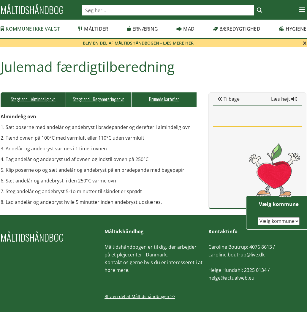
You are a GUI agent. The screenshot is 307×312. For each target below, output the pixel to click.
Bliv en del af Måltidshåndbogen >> (140, 296)
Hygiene (292, 29)
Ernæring (142, 29)
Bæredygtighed (236, 29)
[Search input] (168, 10)
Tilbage (229, 99)
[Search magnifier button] (259, 10)
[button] (301, 10)
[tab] (33, 99)
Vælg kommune (279, 204)
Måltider (93, 29)
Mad (185, 29)
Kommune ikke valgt (30, 29)
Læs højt (284, 99)
